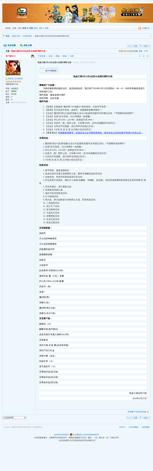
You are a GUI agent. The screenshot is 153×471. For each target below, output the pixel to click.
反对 (142, 412)
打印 (146, 51)
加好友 (11, 78)
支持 (129, 412)
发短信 (20, 78)
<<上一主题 (132, 46)
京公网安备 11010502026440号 (84, 434)
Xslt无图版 (146, 427)
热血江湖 (16, 36)
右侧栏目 (146, 28)
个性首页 (41, 56)
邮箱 (65, 56)
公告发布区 (27, 36)
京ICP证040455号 (61, 435)
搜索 (47, 28)
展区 (41, 28)
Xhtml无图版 (133, 427)
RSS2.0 (122, 427)
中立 (136, 412)
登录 (24, 28)
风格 (35, 28)
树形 (140, 51)
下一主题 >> (145, 46)
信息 (50, 56)
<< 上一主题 (132, 418)
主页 (72, 56)
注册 (31, 28)
